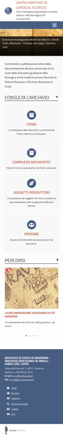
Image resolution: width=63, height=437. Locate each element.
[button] (26, 336)
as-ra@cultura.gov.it (22, 376)
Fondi (12, 388)
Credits (12, 409)
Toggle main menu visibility (55, 24)
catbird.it (22, 430)
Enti (11, 414)
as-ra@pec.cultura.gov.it (22, 379)
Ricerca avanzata (17, 404)
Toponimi (13, 398)
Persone (13, 393)
